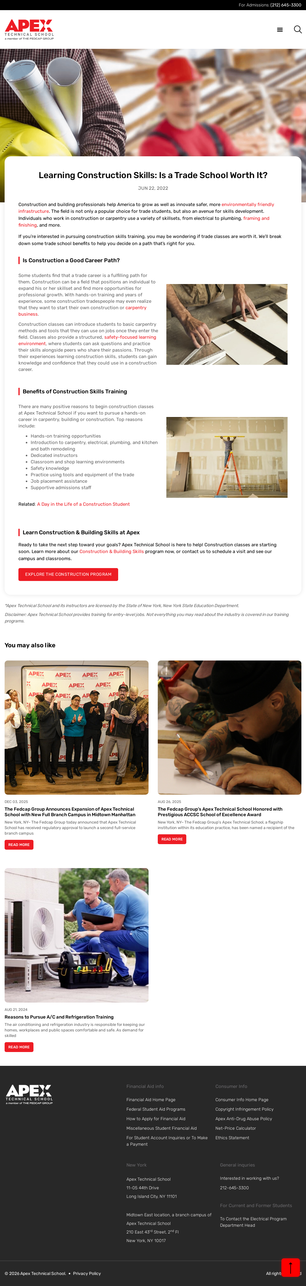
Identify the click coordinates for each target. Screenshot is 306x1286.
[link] (29, 1094)
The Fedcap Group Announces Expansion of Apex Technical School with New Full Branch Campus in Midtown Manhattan (70, 811)
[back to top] (290, 1267)
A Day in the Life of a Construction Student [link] (83, 504)
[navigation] (171, 1188)
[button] (280, 29)
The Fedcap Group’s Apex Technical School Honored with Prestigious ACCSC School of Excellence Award (220, 811)
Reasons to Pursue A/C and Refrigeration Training (59, 1017)
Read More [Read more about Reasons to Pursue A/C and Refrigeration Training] (19, 1047)
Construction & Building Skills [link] (111, 551)
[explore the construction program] (68, 574)
